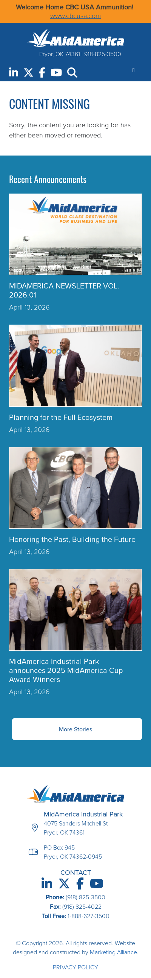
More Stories (75, 729)
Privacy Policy (75, 967)
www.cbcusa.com (75, 16)
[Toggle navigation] (133, 70)
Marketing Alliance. (114, 952)
